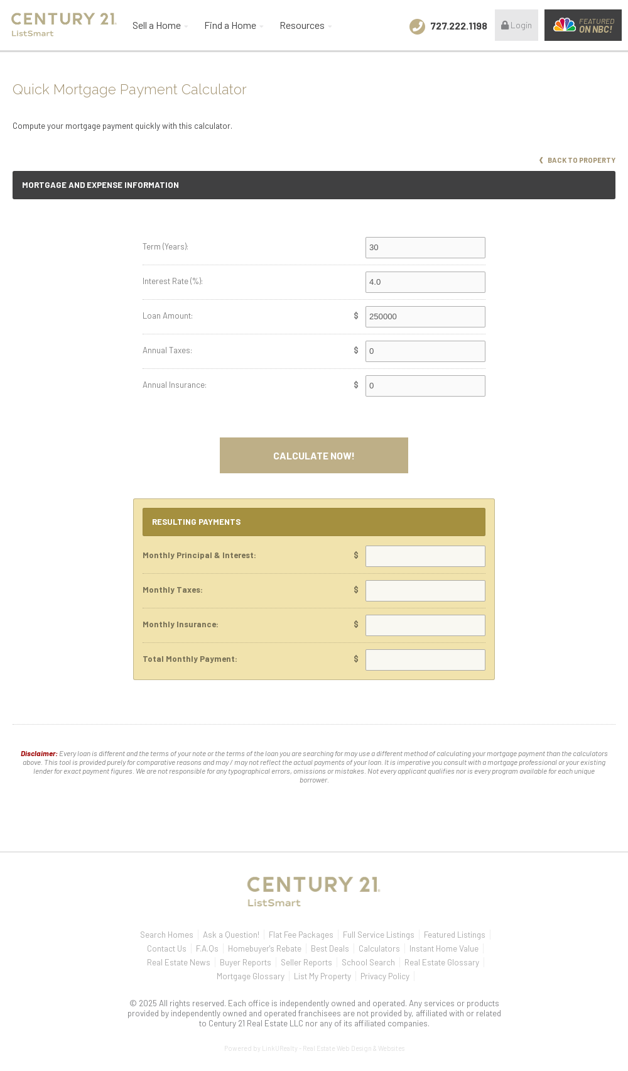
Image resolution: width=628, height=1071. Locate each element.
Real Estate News (178, 962)
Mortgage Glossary (250, 976)
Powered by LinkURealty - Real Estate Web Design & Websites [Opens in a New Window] (314, 1048)
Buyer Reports (245, 962)
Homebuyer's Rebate (264, 948)
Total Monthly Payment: (190, 659)
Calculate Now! (314, 455)
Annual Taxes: (167, 350)
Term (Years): (165, 246)
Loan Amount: (168, 315)
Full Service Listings (378, 935)
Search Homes (166, 935)
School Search (368, 962)
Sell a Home (157, 25)
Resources (302, 25)
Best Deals (330, 948)
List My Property (322, 976)
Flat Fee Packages (301, 935)
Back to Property (577, 160)
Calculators (379, 948)
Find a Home (230, 25)
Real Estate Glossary (441, 962)
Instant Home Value (444, 948)
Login (516, 24)
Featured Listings (454, 935)
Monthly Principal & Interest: (199, 555)
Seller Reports (306, 962)
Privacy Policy (384, 976)
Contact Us (167, 948)
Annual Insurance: (175, 385)
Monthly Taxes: (173, 590)
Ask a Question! (231, 935)
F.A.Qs (207, 948)
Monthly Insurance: (181, 624)
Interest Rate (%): (173, 281)
